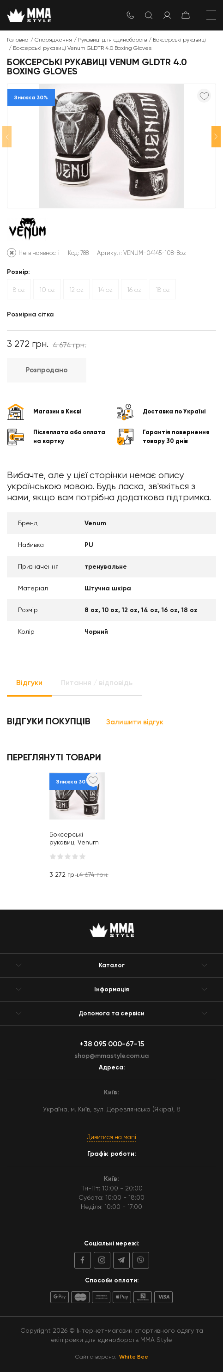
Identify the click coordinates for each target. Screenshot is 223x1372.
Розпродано (46, 370)
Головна (18, 39)
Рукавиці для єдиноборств (112, 39)
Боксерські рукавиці (179, 39)
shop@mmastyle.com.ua (111, 1056)
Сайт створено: (111, 1357)
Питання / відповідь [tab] (97, 682)
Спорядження (53, 39)
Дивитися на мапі (111, 1137)
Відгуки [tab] (29, 682)
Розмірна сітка (30, 314)
